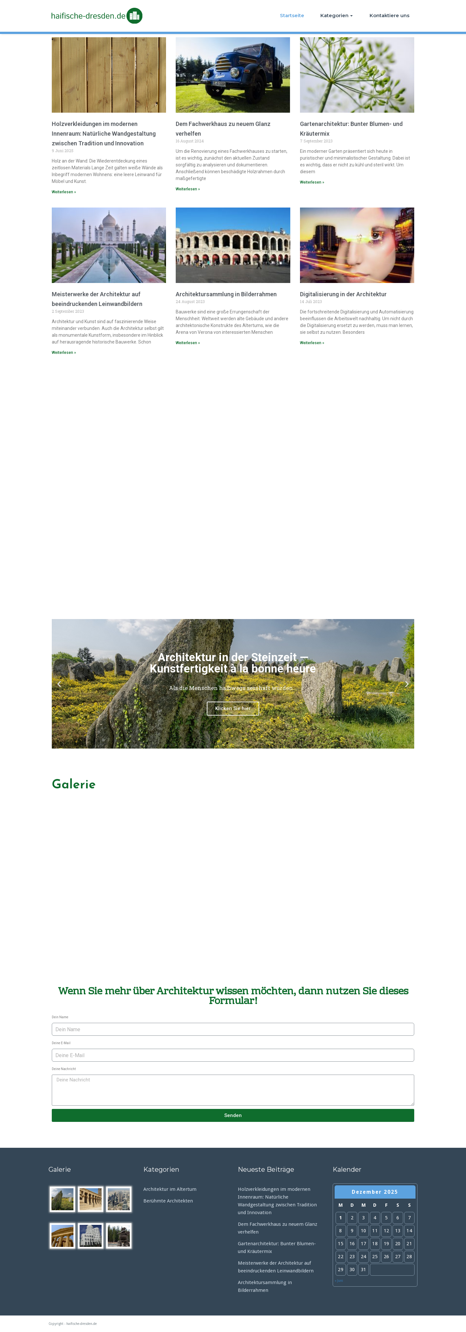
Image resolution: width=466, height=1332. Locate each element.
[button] (227, 743)
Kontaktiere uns (389, 15)
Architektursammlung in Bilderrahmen (226, 294)
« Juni (339, 1280)
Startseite (292, 15)
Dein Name (60, 1017)
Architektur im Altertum (169, 1189)
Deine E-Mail (61, 1043)
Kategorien (336, 15)
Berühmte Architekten (168, 1201)
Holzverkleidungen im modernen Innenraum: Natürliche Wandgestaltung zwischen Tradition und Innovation (104, 133)
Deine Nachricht (64, 1069)
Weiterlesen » (64, 192)
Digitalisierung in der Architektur (343, 294)
